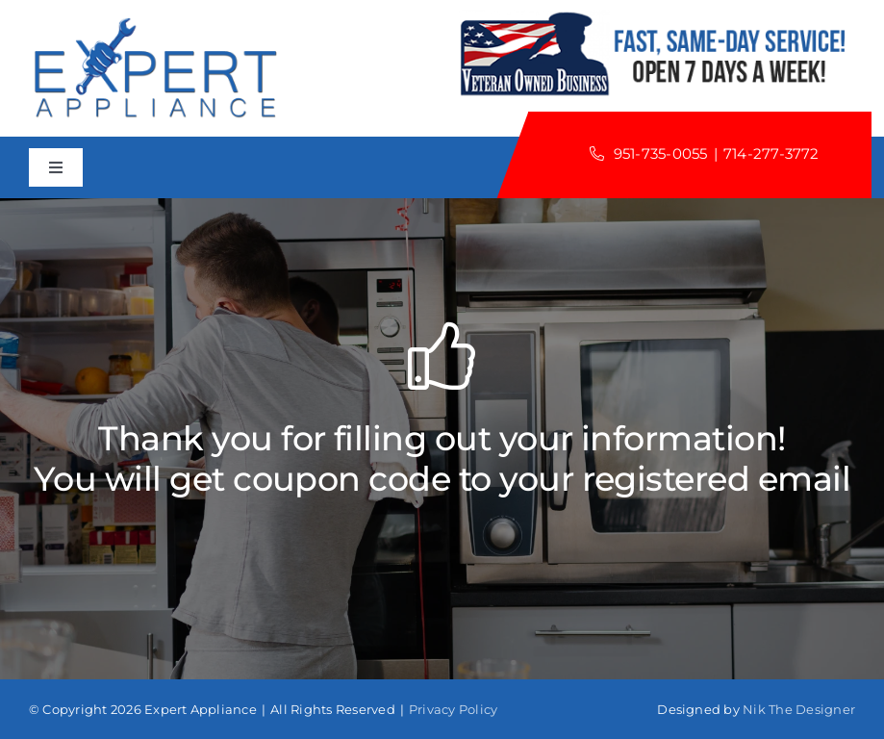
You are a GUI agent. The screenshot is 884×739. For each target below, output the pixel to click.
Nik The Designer (799, 709)
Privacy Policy (453, 709)
